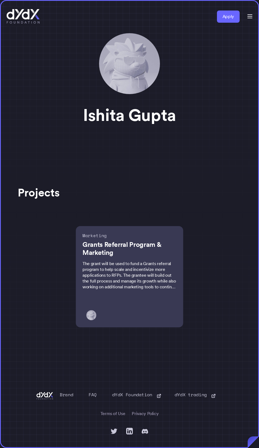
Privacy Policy (145, 413)
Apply (228, 16)
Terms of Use (112, 413)
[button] (250, 16)
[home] (23, 17)
